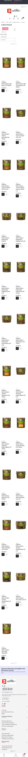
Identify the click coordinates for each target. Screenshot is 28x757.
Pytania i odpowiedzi (7, 735)
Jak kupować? (6, 733)
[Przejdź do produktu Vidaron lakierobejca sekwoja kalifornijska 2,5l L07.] (21, 371)
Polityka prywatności (8, 738)
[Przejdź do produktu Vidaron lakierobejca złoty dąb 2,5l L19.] (21, 577)
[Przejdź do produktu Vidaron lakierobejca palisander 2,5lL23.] (7, 217)
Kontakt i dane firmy (7, 712)
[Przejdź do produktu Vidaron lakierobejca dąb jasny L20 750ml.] (7, 63)
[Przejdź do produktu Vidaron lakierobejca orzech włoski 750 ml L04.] (7, 165)
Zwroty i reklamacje (7, 726)
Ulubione (4, 749)
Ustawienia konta (7, 747)
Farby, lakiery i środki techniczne (13, 22)
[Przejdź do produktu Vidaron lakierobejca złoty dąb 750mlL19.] (7, 629)
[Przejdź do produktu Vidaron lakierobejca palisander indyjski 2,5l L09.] (21, 217)
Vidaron (23, 22)
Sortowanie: (4, 37)
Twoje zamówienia (7, 746)
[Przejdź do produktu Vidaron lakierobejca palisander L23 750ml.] (21, 319)
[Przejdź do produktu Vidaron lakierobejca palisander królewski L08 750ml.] (21, 267)
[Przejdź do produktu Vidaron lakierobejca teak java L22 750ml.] (7, 475)
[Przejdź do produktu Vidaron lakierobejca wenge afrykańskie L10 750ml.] (7, 577)
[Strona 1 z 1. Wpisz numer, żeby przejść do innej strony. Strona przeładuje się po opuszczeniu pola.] (14, 44)
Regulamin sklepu (7, 737)
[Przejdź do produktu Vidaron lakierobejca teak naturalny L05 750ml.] (7, 525)
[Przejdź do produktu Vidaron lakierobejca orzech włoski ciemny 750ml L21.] (21, 165)
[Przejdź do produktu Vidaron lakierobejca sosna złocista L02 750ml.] (21, 423)
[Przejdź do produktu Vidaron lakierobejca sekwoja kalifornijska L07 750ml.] (7, 423)
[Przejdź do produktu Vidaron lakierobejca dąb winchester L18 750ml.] (21, 63)
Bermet (2, 22)
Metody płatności (7, 721)
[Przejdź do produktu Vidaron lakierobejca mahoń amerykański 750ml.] (7, 113)
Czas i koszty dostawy (8, 722)
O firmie (4, 710)
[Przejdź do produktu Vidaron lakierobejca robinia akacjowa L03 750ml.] (7, 371)
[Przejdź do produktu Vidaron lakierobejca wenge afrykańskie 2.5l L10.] (21, 525)
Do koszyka (3, 90)
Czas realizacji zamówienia (9, 724)
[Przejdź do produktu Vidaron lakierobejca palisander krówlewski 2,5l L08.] (7, 319)
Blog (3, 713)
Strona (12, 43)
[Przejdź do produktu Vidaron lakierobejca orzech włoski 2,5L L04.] (21, 113)
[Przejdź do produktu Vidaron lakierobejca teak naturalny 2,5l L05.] (21, 475)
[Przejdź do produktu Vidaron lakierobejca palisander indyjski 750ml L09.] (7, 267)
